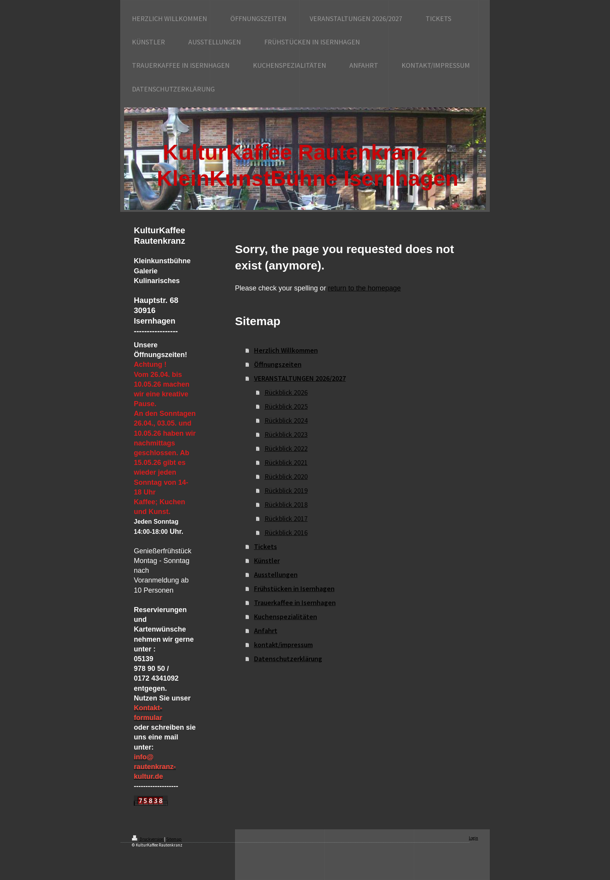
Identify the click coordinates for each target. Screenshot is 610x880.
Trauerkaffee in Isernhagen (295, 602)
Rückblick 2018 (286, 504)
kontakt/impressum (283, 644)
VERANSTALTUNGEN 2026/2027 (300, 378)
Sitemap (174, 839)
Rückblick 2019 (286, 490)
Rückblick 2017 (286, 518)
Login (473, 838)
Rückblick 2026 (286, 392)
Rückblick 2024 (286, 420)
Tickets (265, 546)
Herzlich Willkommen (286, 350)
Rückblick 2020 (286, 476)
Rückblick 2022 (286, 448)
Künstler (267, 560)
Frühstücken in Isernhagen (294, 588)
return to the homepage (364, 288)
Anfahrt (265, 630)
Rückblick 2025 (286, 406)
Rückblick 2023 (286, 434)
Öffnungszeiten (277, 364)
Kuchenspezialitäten (285, 616)
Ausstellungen (276, 574)
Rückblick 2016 (286, 532)
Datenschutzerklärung (288, 658)
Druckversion (148, 839)
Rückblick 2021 (286, 462)
